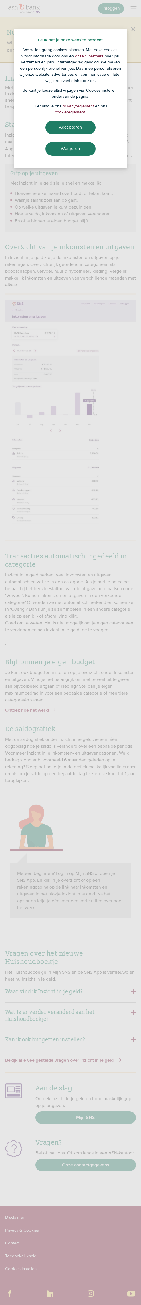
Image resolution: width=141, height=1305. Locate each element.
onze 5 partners (89, 56)
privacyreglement (78, 106)
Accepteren (70, 127)
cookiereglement (70, 112)
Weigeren (70, 148)
